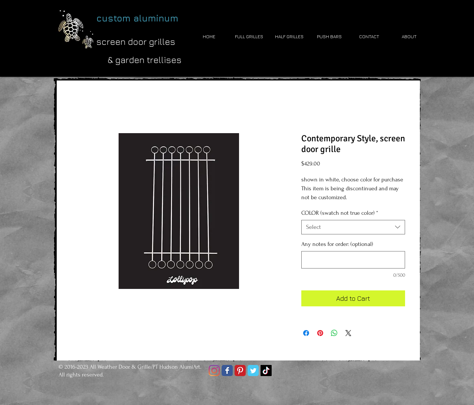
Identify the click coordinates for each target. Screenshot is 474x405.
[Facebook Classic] (227, 370)
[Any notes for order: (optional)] (353, 259)
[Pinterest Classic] (240, 370)
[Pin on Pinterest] (320, 333)
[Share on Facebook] (306, 333)
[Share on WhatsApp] (334, 333)
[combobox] (353, 227)
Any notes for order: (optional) (337, 244)
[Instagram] (214, 370)
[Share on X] (348, 333)
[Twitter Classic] (253, 370)
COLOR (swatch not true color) (339, 213)
